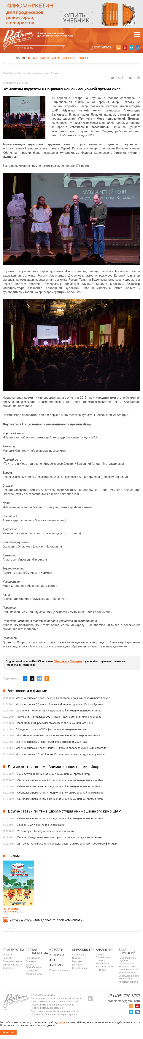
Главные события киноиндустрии (34, 73)
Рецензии (101, 970)
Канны (66, 58)
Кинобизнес (81, 58)
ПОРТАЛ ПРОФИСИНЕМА (37, 951)
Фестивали (78, 954)
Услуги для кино (127, 972)
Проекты (7, 958)
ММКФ (55, 58)
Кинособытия (83, 950)
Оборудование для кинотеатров (129, 977)
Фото (53, 960)
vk (138, 48)
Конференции (79, 968)
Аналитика (104, 950)
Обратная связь (34, 974)
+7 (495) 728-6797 (124, 996)
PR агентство (13, 950)
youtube (125, 48)
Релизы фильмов (58, 970)
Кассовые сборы (105, 966)
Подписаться (102, 47)
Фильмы (56, 965)
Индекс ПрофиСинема (103, 956)
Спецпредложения (12, 961)
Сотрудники (32, 970)
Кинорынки (78, 964)
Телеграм (76, 661)
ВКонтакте (60, 661)
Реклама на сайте (12, 964)
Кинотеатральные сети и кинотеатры (129, 968)
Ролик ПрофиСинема (33, 966)
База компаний (127, 951)
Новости (7, 954)
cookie (61, 1022)
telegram (131, 48)
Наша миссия (33, 958)
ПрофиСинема (9, 73)
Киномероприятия (129, 982)
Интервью (57, 955)
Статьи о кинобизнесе (102, 962)
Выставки (77, 961)
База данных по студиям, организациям (127, 961)
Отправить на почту (138, 77)
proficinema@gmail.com (124, 1001)
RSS (118, 48)
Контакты (8, 968)
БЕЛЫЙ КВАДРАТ (38, 58)
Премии (54, 73)
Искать (63, 47)
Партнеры (31, 961)
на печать (130, 78)
